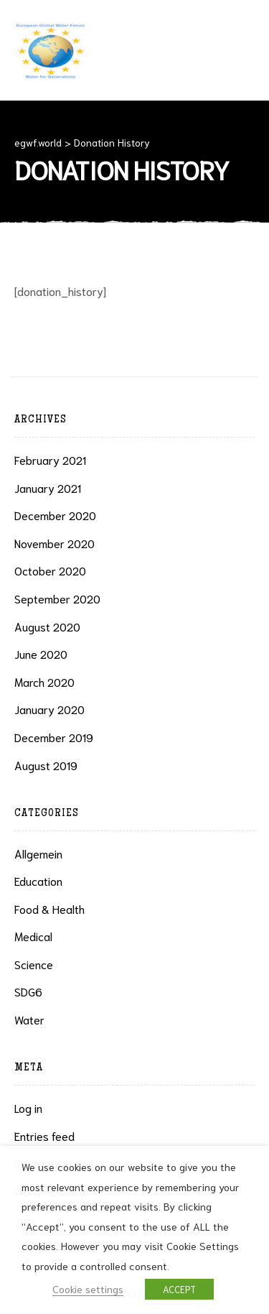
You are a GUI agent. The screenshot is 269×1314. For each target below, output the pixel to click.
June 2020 (40, 653)
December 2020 (55, 514)
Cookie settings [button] (87, 1288)
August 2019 (45, 764)
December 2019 (53, 736)
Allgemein (38, 853)
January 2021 (47, 487)
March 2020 (44, 681)
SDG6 (28, 991)
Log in (28, 1107)
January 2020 (49, 708)
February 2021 (50, 459)
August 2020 (47, 626)
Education (38, 880)
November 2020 (54, 542)
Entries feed (44, 1135)
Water (29, 1019)
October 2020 (50, 570)
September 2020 (57, 598)
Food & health (49, 908)
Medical (33, 935)
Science (33, 963)
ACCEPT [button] (179, 1289)
